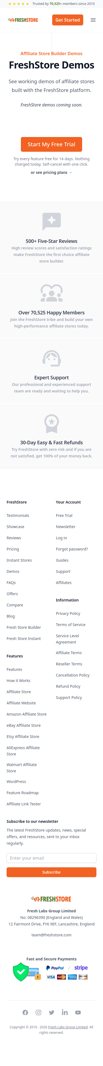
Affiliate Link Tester (24, 803)
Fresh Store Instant (24, 638)
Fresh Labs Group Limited (68, 1027)
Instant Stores (19, 560)
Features (14, 669)
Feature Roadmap (23, 792)
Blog (11, 616)
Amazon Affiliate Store (27, 714)
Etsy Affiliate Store (23, 736)
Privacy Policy (68, 613)
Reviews (14, 537)
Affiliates (64, 582)
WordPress (16, 781)
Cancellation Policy (73, 675)
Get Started (67, 20)
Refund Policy (68, 686)
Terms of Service (71, 624)
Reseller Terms (69, 663)
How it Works (18, 680)
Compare (15, 605)
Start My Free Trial (51, 144)
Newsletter (66, 526)
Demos (13, 571)
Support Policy (69, 697)
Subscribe (51, 872)
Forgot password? (72, 549)
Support (63, 571)
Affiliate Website (21, 702)
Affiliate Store (19, 691)
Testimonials (18, 515)
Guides (62, 560)
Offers (12, 593)
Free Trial (64, 515)
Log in (61, 537)
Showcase (15, 526)
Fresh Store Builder (24, 627)
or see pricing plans (51, 172)
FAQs (11, 582)
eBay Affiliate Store (24, 725)
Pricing (13, 549)
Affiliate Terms (69, 652)
